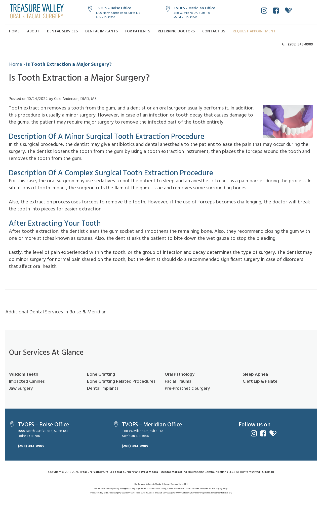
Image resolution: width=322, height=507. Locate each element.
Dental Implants (101, 31)
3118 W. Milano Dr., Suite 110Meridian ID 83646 (192, 15)
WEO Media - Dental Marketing (164, 472)
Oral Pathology (179, 374)
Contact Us (213, 31)
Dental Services (62, 31)
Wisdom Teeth (23, 374)
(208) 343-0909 (297, 44)
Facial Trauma (178, 381)
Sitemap (268, 472)
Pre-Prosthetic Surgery (187, 388)
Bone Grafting (101, 374)
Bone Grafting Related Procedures (121, 381)
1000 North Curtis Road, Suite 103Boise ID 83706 (118, 15)
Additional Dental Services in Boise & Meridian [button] (55, 312)
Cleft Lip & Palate (260, 381)
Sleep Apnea (255, 374)
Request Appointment (254, 31)
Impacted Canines (27, 381)
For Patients (137, 31)
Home (14, 31)
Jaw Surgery (21, 388)
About (33, 31)
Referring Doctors (176, 31)
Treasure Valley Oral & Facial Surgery (106, 472)
